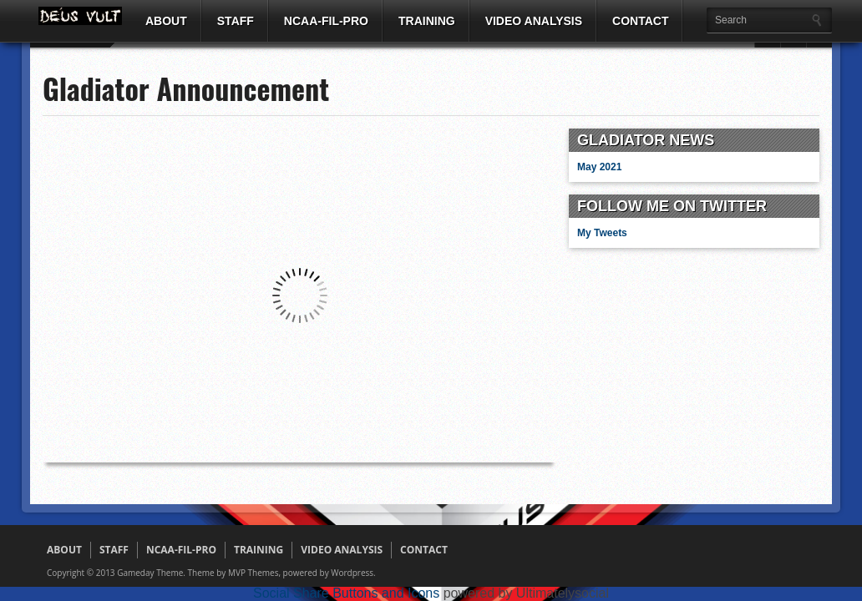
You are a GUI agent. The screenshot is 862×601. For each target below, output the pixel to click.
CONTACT (640, 21)
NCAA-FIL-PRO (326, 21)
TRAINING (426, 21)
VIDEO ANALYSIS (533, 21)
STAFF (235, 21)
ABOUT (166, 21)
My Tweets (602, 233)
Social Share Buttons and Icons (346, 593)
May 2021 (599, 167)
